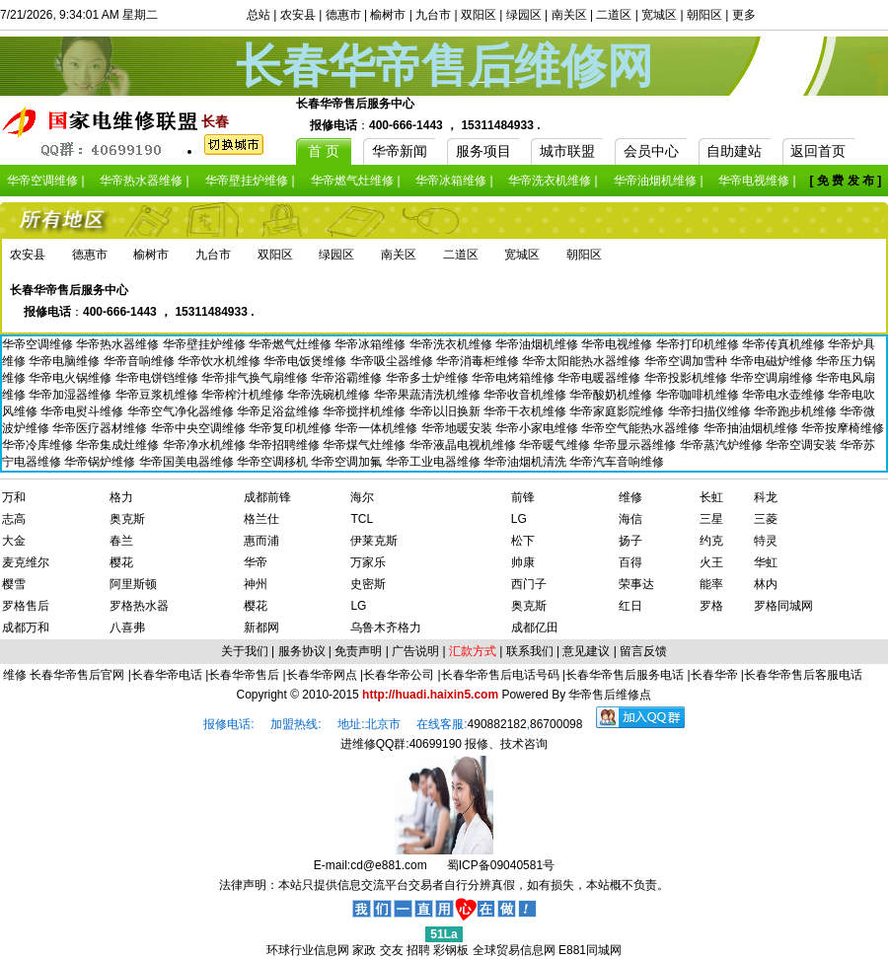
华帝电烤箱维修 (514, 378)
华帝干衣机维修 (526, 411)
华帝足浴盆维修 (280, 411)
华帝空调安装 (803, 445)
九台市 (433, 15)
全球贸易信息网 (514, 950)
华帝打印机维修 (699, 344)
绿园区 (524, 15)
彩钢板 (451, 950)
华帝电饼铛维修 (158, 378)
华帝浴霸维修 (348, 378)
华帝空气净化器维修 (182, 411)
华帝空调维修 (39, 344)
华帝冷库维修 (39, 445)
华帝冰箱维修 (371, 344)
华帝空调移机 (274, 462)
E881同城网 (590, 950)
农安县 (298, 15)
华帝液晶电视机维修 (464, 445)
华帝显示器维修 (636, 445)
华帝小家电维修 (538, 428)
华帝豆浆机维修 (158, 395)
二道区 (613, 15)
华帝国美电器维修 (188, 462)
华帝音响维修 (141, 361)
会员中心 (651, 151)
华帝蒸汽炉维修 (723, 445)
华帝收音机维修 (526, 395)
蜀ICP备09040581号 (501, 865)
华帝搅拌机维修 (365, 411)
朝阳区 (704, 15)
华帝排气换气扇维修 (256, 378)
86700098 (556, 724)
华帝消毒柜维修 (479, 361)
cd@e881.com (388, 865)
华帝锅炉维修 (101, 462)
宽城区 (659, 15)
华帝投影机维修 (687, 378)
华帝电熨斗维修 (83, 411)
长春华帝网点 (321, 675)
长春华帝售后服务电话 (624, 675)
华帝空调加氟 (348, 462)
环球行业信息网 (307, 950)
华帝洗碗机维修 (330, 395)
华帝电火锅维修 (71, 378)
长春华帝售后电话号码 (500, 675)
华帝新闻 (399, 151)
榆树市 (388, 15)
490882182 (497, 724)
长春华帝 (714, 675)
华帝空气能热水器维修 (642, 428)
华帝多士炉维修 (429, 378)
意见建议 (586, 651)
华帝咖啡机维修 (699, 395)
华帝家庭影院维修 (618, 411)
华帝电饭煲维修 (306, 361)
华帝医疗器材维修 (101, 428)
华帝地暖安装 (458, 428)
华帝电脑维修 (66, 361)
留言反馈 (643, 651)
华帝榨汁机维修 (244, 395)
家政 (364, 950)
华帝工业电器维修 (434, 462)
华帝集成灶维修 (119, 445)
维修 (16, 675)
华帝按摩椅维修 (842, 428)
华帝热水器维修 (119, 344)
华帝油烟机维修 (538, 344)
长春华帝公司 (398, 675)
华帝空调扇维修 (773, 378)
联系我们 (530, 651)
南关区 (569, 15)
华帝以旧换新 (446, 411)
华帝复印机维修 (291, 428)
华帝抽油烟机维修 (752, 428)
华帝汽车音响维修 (616, 462)
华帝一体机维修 (377, 428)
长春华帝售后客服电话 (803, 675)
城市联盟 (567, 151)
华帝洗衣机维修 (452, 344)
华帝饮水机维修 (220, 361)
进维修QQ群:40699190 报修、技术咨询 (444, 744)
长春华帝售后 (243, 675)
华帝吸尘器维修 (393, 361)
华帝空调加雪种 (687, 361)
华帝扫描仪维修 (711, 411)
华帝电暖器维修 (600, 378)
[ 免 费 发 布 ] (846, 180)
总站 (258, 15)
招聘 (418, 950)
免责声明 (358, 651)
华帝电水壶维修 (785, 395)
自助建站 (734, 151)
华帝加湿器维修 (71, 395)
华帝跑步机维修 (797, 411)
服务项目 (483, 151)
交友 (392, 950)
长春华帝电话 (166, 675)
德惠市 (343, 15)
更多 (744, 15)
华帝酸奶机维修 (612, 395)
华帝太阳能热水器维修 (582, 361)
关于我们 (244, 651)
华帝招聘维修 (286, 445)
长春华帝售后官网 (77, 675)
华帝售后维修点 (609, 694)
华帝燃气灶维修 (291, 344)
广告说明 (415, 651)
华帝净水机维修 (206, 445)
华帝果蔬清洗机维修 (428, 395)
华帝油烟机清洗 (526, 462)
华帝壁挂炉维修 (206, 344)
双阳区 (478, 15)
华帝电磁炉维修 (773, 361)
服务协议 (302, 651)
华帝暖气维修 (556, 445)
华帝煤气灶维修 (365, 445)
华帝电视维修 (618, 344)
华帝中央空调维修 (200, 428)
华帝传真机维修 (785, 344)
